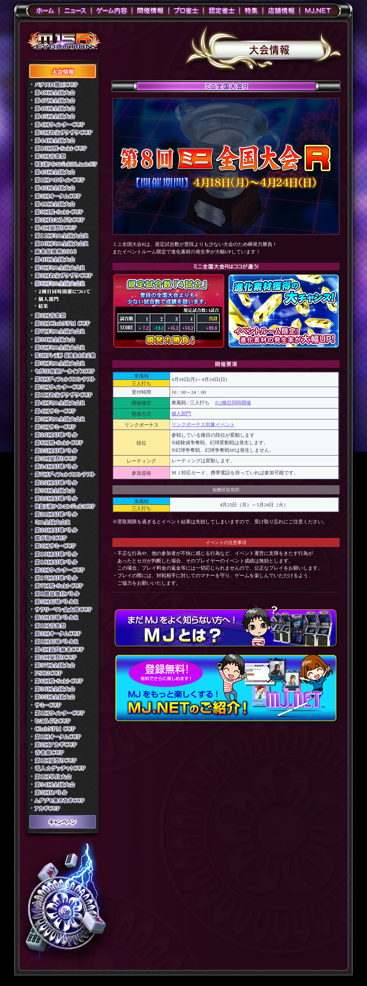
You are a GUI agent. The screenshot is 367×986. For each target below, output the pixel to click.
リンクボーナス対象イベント (203, 424)
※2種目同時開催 (232, 402)
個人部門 (181, 413)
